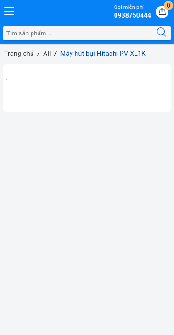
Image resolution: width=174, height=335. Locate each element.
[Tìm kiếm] (161, 33)
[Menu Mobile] (10, 10)
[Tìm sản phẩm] (78, 33)
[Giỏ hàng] (162, 12)
